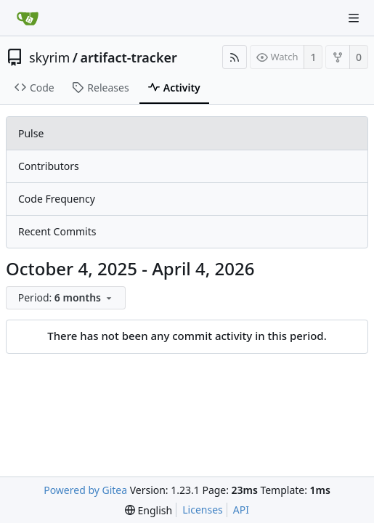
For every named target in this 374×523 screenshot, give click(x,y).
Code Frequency (56, 199)
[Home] (27, 18)
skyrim (49, 57)
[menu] (67, 298)
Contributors (48, 166)
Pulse (31, 133)
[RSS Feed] (234, 57)
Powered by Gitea (85, 490)
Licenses (202, 509)
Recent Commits (57, 231)
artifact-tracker (129, 57)
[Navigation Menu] (354, 18)
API (241, 509)
